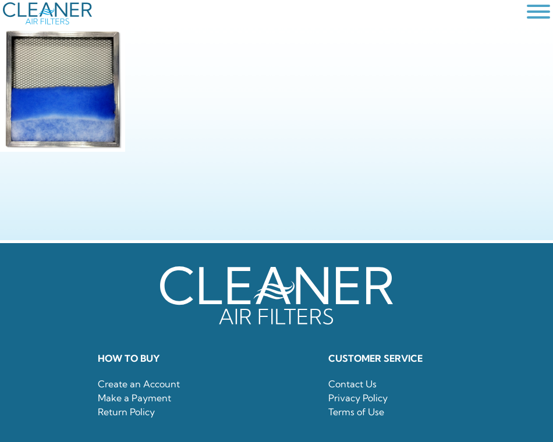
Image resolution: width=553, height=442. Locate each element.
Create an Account (139, 384)
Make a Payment (134, 398)
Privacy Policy (358, 398)
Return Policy (126, 412)
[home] (262, 13)
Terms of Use (356, 412)
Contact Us (352, 384)
